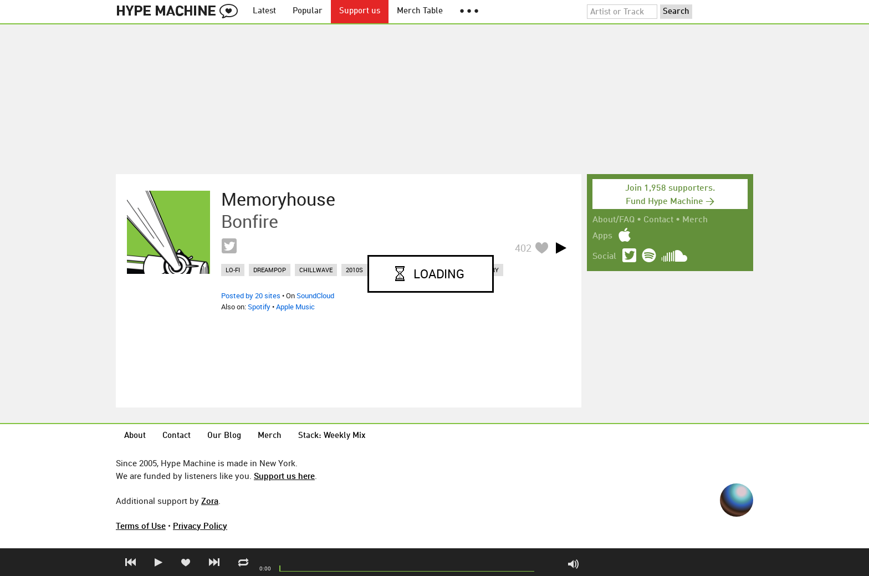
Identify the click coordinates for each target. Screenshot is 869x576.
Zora (209, 500)
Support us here (284, 475)
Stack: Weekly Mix (332, 436)
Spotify (259, 307)
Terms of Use (141, 525)
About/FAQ (613, 220)
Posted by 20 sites (250, 295)
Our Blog (224, 436)
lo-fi (233, 270)
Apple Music (295, 307)
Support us (359, 11)
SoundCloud (315, 295)
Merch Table (420, 11)
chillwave (316, 270)
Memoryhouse (278, 199)
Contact (658, 220)
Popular (308, 11)
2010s (354, 270)
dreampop (269, 270)
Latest (264, 11)
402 (523, 248)
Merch (695, 220)
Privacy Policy (200, 525)
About (135, 436)
